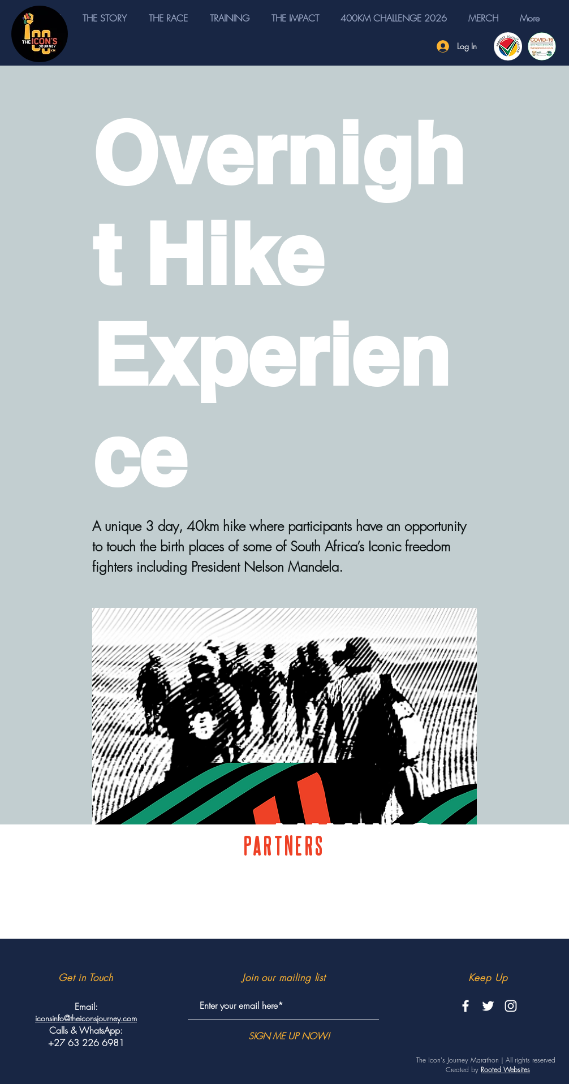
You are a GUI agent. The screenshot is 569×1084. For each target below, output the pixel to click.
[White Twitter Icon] (488, 1006)
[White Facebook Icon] (465, 1006)
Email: (86, 1006)
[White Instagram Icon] (511, 1006)
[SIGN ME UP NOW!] (289, 1036)
